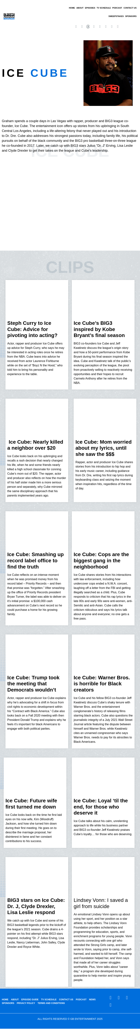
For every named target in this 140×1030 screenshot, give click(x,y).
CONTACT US (130, 8)
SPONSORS (131, 16)
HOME (72, 8)
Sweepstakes (116, 16)
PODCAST (117, 8)
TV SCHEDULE (104, 8)
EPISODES (90, 8)
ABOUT (79, 8)
